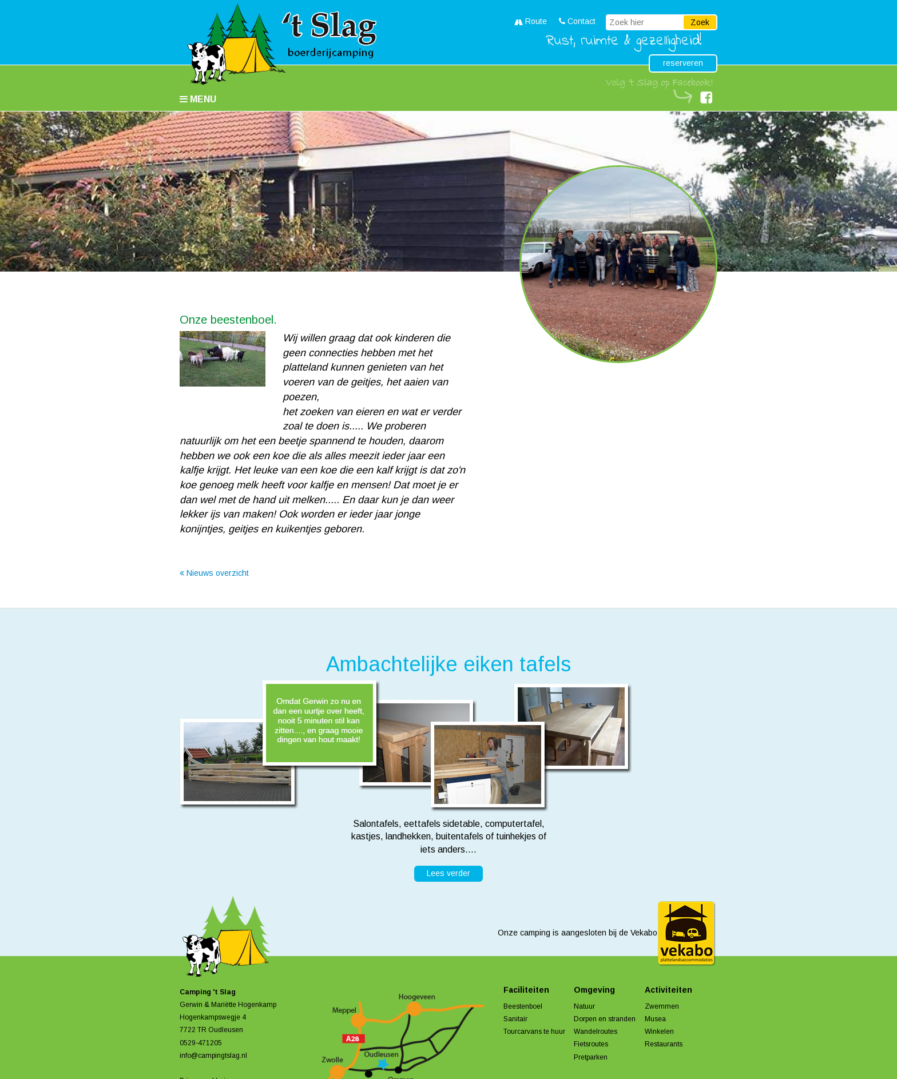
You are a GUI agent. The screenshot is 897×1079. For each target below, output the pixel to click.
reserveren (683, 62)
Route (530, 21)
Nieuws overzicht (214, 573)
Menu (198, 99)
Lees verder (448, 873)
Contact (577, 21)
